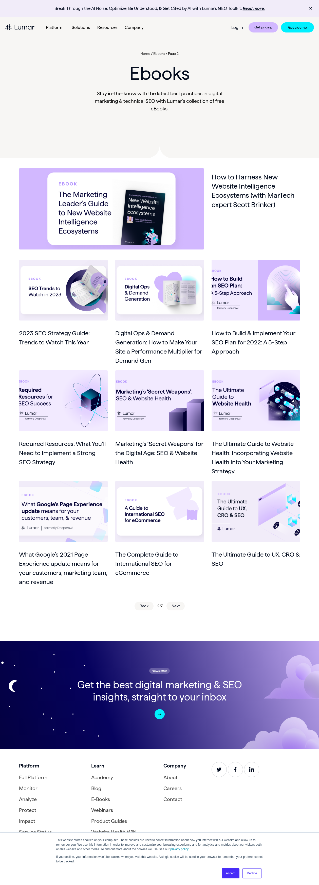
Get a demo (297, 27)
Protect (27, 810)
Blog (96, 788)
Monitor (28, 788)
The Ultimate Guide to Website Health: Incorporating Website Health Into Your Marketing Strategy (253, 457)
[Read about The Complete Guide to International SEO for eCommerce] (159, 511)
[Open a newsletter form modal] (160, 714)
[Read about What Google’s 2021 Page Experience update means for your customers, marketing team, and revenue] (63, 511)
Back (144, 606)
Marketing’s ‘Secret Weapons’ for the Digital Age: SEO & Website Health (159, 452)
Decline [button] (252, 873)
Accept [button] (230, 873)
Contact (172, 799)
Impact (27, 821)
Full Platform (33, 777)
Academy (102, 777)
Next (176, 606)
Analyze (28, 799)
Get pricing (263, 27)
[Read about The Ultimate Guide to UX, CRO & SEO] (256, 511)
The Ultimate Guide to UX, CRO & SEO (256, 559)
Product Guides (109, 821)
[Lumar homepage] (19, 27)
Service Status (35, 832)
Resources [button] (107, 27)
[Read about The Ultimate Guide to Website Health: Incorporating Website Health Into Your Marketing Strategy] (256, 400)
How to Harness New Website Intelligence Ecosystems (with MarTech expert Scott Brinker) (253, 190)
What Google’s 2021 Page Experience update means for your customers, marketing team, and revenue (63, 568)
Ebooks (159, 54)
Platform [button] (54, 27)
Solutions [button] (81, 27)
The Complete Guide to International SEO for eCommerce (146, 563)
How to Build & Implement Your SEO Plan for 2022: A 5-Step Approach (253, 342)
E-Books (100, 799)
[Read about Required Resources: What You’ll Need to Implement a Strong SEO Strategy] (63, 400)
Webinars (102, 810)
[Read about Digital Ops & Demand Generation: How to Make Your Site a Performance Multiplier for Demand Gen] (159, 290)
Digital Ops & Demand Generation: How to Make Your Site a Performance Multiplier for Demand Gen (158, 347)
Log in (237, 27)
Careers (172, 788)
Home (145, 54)
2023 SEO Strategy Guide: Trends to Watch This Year (54, 338)
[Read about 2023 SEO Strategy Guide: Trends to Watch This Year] (63, 290)
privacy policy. (179, 849)
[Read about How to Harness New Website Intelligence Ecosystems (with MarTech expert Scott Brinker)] (111, 208)
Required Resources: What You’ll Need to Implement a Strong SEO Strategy (62, 452)
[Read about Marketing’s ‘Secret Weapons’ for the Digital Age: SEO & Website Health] (159, 400)
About (170, 777)
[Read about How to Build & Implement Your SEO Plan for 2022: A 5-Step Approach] (256, 290)
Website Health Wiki (113, 832)
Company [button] (134, 27)
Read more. (254, 8)
